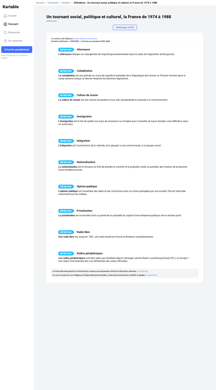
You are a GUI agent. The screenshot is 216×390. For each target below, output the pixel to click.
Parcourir (11, 24)
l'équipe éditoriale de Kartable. (85, 39)
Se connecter (13, 41)
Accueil (10, 16)
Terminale (52, 2)
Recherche (12, 32)
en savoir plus (142, 271)
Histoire (66, 2)
